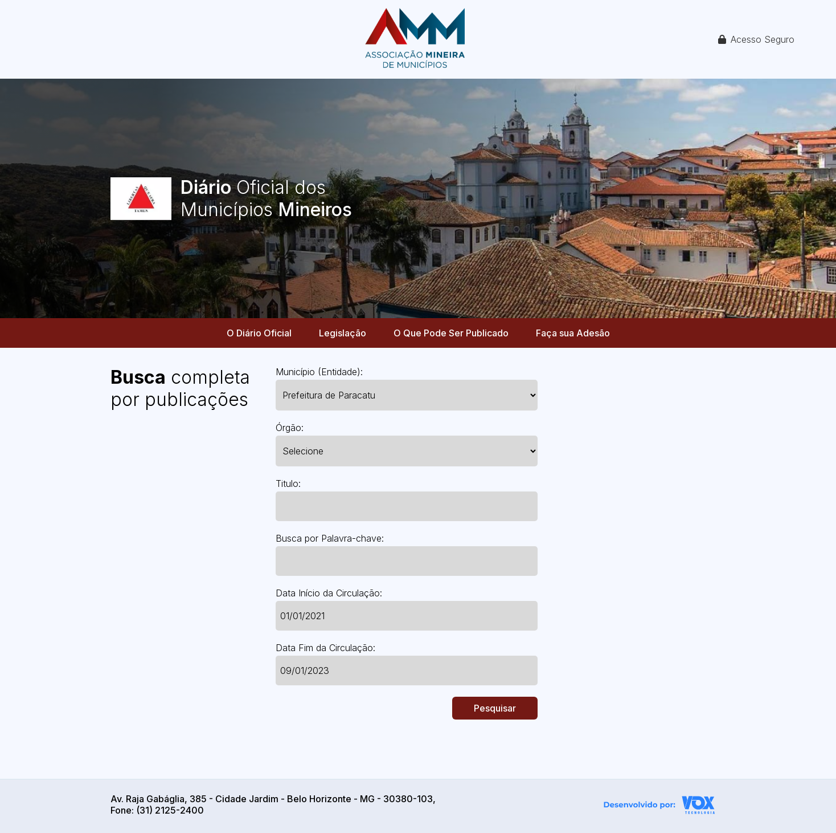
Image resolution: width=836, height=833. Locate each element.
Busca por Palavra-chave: (330, 538)
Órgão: (290, 427)
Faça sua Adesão (573, 333)
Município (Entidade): (319, 371)
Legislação (342, 333)
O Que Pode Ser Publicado (451, 333)
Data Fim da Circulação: (325, 647)
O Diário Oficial (259, 333)
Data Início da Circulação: (329, 593)
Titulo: (288, 483)
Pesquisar (495, 708)
